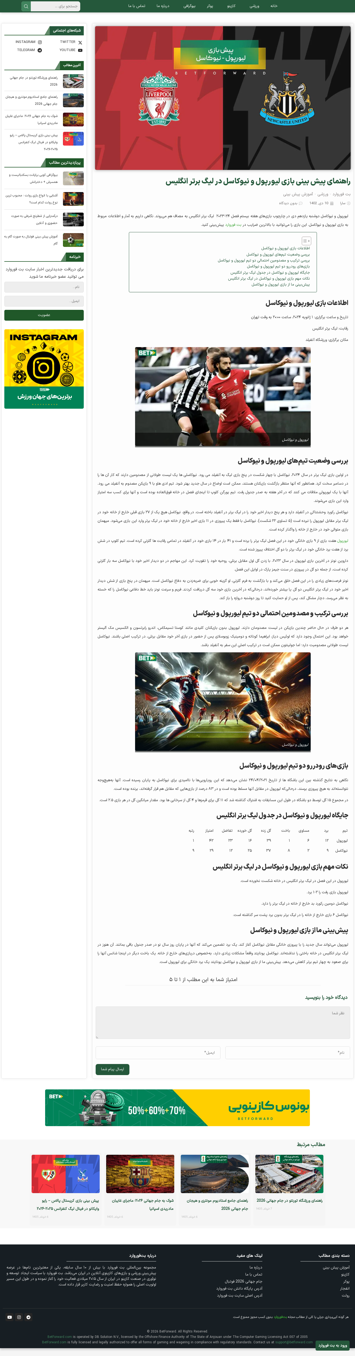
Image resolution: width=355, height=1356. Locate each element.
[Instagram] (23, 50)
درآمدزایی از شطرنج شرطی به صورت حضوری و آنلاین (34, 227)
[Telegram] (23, 58)
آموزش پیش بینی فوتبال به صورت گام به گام (31, 248)
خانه (273, 10)
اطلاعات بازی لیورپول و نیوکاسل (285, 256)
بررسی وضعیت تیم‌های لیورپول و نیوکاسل (278, 262)
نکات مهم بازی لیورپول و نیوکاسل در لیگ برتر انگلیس (269, 286)
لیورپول (342, 549)
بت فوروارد (342, 202)
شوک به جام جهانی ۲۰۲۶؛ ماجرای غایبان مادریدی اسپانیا (31, 127)
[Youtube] (64, 58)
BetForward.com (60, 1344)
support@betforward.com (294, 1350)
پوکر (210, 10)
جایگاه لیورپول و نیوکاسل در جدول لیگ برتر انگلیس (270, 280)
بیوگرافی (188, 10)
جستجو (26, 10)
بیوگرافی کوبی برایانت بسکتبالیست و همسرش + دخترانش (33, 186)
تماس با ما (136, 10)
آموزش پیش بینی (298, 202)
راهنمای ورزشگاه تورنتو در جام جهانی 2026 (34, 89)
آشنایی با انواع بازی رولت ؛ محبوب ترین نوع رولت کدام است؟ (32, 207)
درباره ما (163, 10)
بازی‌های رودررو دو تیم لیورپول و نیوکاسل (278, 274)
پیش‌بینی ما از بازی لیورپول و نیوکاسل (281, 292)
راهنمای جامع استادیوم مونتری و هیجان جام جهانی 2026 (32, 108)
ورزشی (253, 10)
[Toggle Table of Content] (304, 248)
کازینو (230, 10)
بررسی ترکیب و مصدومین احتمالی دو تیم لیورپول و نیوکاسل (264, 268)
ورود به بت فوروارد (332, 1345)
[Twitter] (64, 50)
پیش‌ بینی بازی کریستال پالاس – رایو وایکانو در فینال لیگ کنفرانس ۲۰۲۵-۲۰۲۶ (34, 150)
